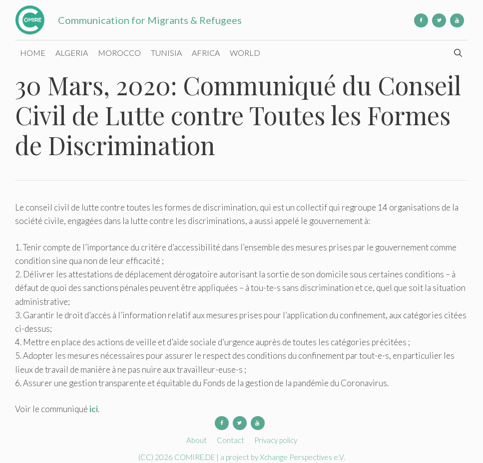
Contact (230, 440)
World (245, 52)
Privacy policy (275, 440)
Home (32, 52)
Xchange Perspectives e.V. (302, 457)
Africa (206, 52)
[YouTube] (457, 20)
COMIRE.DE (195, 457)
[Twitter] (439, 20)
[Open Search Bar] (458, 52)
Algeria (71, 52)
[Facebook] (421, 20)
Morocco (119, 52)
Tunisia (166, 52)
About (196, 440)
